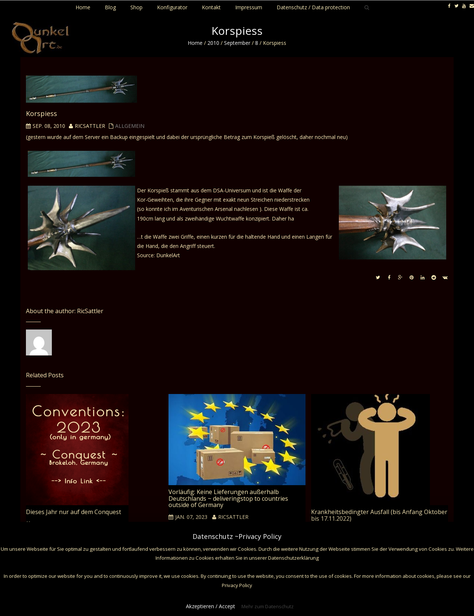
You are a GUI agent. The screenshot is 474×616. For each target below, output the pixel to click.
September (237, 42)
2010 (213, 42)
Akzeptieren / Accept (210, 606)
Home (195, 42)
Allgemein (129, 125)
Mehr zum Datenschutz (267, 606)
